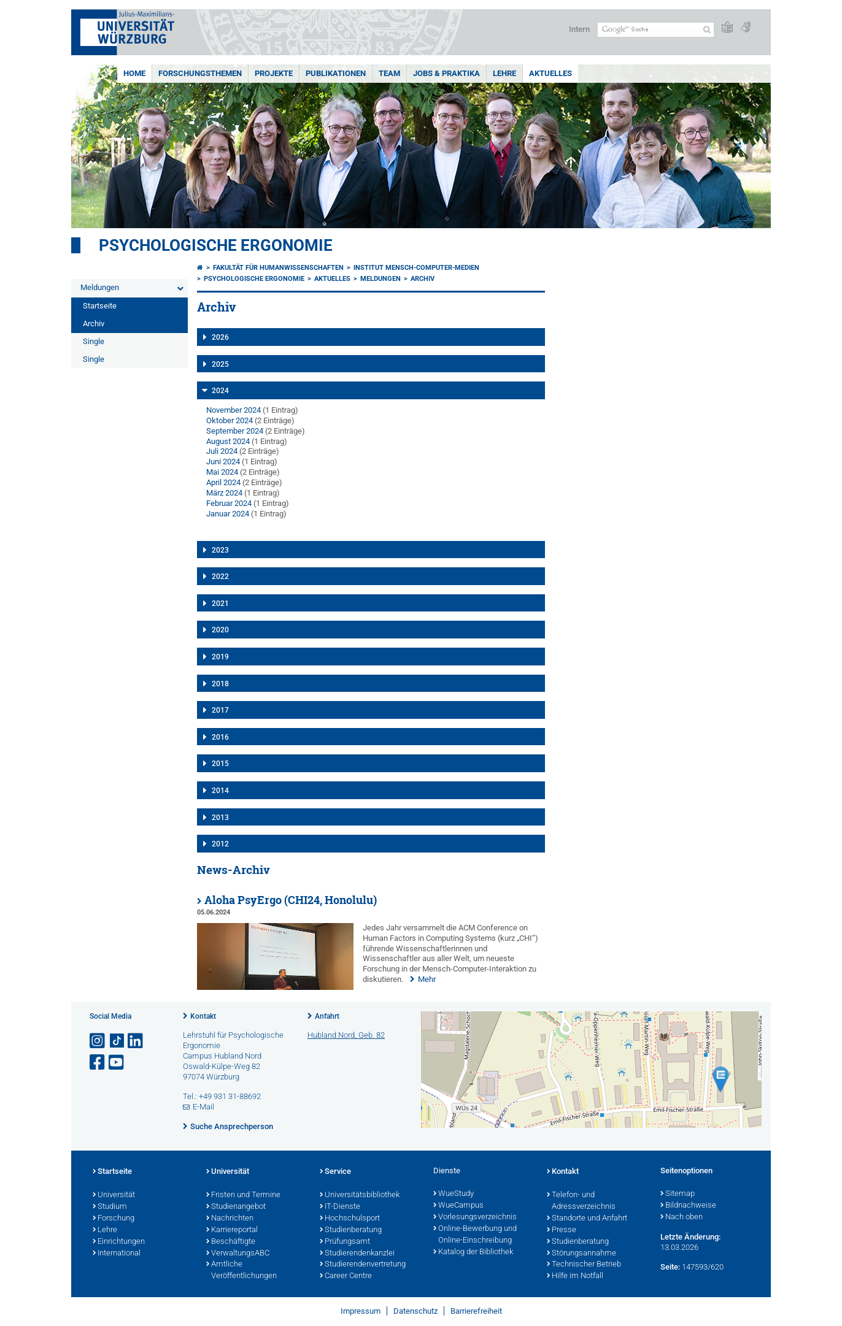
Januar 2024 (227, 513)
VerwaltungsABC (237, 1253)
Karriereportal (232, 1230)
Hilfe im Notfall (575, 1276)
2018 (220, 684)
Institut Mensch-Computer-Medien (416, 268)
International (117, 1253)
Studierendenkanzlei (357, 1253)
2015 (220, 763)
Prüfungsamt (345, 1241)
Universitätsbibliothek (360, 1195)
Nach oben (681, 1217)
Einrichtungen (119, 1241)
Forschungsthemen (200, 73)
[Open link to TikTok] (117, 1041)
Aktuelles (550, 73)
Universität (114, 1195)
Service (335, 1172)
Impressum (360, 1311)
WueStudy (453, 1194)
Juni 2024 (223, 461)
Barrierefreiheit (476, 1311)
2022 (220, 576)
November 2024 (233, 410)
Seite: (670, 1266)
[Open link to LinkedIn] (136, 1041)
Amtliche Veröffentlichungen (241, 1270)
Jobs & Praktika (446, 73)
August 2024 (228, 441)
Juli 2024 (222, 451)
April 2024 (223, 482)
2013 (220, 817)
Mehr (427, 979)
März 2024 (224, 492)
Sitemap (677, 1194)
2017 (220, 710)
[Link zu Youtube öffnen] (117, 1062)
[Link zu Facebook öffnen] (98, 1062)
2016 (220, 737)
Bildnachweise (688, 1205)
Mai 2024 (222, 472)
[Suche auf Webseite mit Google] (656, 30)
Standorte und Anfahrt (587, 1218)
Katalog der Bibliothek (473, 1252)
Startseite (100, 305)
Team (389, 73)
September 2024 (234, 430)
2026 (220, 337)
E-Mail (203, 1106)
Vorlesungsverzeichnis (475, 1217)
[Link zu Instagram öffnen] (98, 1041)
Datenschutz (415, 1311)
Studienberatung (351, 1230)
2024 (220, 390)
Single (93, 341)
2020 (220, 630)
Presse (561, 1230)
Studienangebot (236, 1207)
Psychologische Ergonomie (216, 245)
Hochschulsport (350, 1218)
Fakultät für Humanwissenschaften (278, 268)
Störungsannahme (581, 1253)
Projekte (274, 73)
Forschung (113, 1218)
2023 (220, 550)
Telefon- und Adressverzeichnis (581, 1201)
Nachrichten (229, 1218)
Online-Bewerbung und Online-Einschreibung (475, 1235)
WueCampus (458, 1205)
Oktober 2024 (229, 420)
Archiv (93, 323)
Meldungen (99, 287)
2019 (220, 657)
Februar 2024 (229, 503)
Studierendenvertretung (363, 1264)
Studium (110, 1207)
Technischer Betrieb (584, 1264)
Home (134, 73)
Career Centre (346, 1276)
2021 (220, 603)
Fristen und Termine (243, 1195)
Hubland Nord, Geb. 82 (346, 1035)
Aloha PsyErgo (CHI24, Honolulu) (290, 900)
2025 (220, 364)
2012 (220, 844)
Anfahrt (327, 1016)
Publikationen (336, 73)
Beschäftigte (230, 1241)
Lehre (504, 73)
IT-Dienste (340, 1207)
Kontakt (203, 1016)
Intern (579, 29)
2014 (220, 790)
